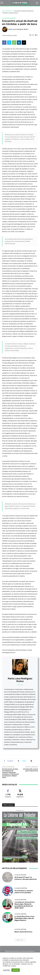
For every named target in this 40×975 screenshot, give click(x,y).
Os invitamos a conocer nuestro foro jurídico (24, 892)
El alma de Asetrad (21, 888)
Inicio (3, 11)
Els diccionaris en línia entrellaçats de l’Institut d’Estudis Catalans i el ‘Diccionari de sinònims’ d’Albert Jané (10, 773)
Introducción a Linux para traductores (30, 770)
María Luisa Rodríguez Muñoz (18, 29)
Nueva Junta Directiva (23, 932)
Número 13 (10, 11)
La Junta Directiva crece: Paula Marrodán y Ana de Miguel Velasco (25, 918)
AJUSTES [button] (6, 970)
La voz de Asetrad (9, 18)
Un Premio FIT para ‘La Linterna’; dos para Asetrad (25, 878)
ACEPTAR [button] (15, 970)
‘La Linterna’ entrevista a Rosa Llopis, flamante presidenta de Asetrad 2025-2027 (25, 905)
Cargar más (20, 940)
